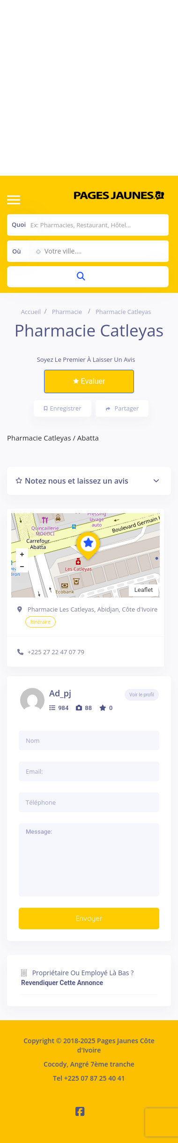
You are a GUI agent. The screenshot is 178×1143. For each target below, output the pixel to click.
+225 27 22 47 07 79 (56, 652)
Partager (122, 408)
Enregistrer (63, 408)
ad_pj (60, 693)
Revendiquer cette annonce (62, 982)
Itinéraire (40, 622)
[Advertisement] (88, 88)
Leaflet (143, 589)
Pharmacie (67, 311)
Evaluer (89, 381)
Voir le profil (141, 694)
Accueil (31, 311)
